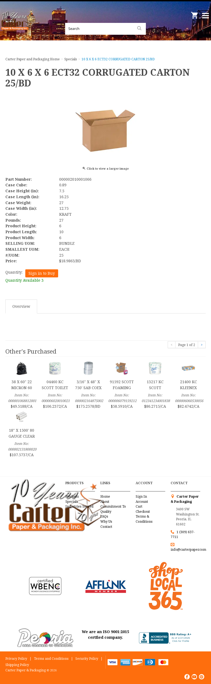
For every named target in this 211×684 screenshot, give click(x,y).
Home (105, 496)
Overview (21, 306)
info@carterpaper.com (188, 549)
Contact (106, 526)
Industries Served (79, 506)
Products (72, 496)
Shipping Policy (17, 664)
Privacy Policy (16, 658)
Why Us (106, 521)
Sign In (141, 496)
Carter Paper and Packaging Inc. (19, 27)
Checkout (143, 511)
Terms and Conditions (51, 658)
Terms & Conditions (144, 519)
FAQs (104, 516)
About (104, 501)
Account (142, 501)
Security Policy (86, 658)
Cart (139, 506)
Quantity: (14, 272)
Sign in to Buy (42, 273)
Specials (71, 501)
